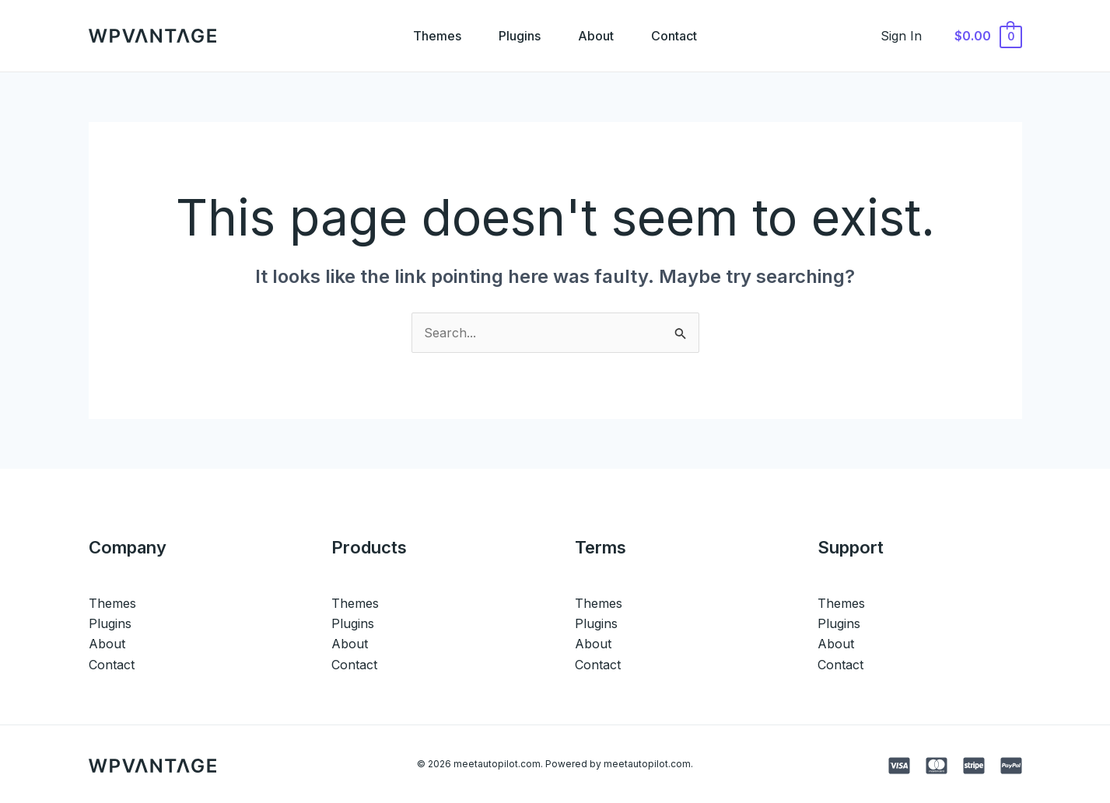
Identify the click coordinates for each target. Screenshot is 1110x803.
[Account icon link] (901, 36)
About (596, 36)
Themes (437, 36)
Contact (674, 36)
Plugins (520, 36)
